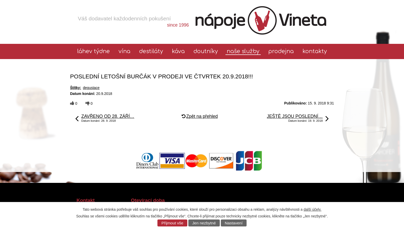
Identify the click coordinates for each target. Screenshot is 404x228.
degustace (91, 88)
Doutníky (205, 51)
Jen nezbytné (204, 223)
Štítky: (75, 88)
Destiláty (151, 51)
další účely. (312, 209)
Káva (178, 51)
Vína (124, 51)
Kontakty (314, 51)
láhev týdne (93, 51)
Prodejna (281, 51)
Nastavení (233, 223)
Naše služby (243, 51)
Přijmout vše (172, 223)
